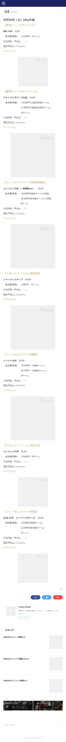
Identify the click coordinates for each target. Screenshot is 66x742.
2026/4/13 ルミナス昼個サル (15, 681)
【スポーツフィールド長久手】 (22, 445)
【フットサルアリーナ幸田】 (21, 511)
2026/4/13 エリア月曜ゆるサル (16, 659)
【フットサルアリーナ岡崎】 (21, 354)
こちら (24, 41)
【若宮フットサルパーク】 (19, 25)
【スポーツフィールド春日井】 (22, 273)
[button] (3, 3)
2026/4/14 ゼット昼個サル (14, 637)
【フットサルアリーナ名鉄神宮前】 (25, 182)
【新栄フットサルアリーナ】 (21, 91)
